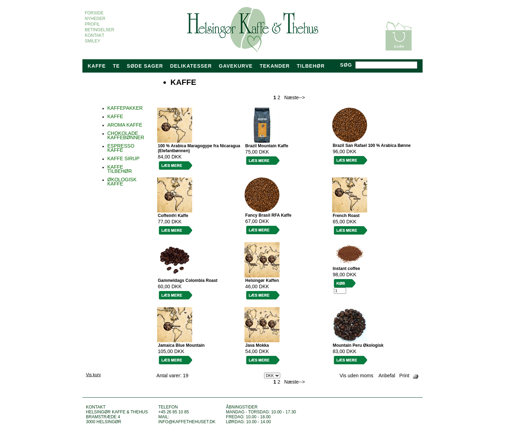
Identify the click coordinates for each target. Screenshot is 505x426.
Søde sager (145, 66)
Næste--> (294, 97)
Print (404, 375)
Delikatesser (191, 66)
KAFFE (115, 116)
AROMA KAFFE (124, 125)
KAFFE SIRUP (123, 158)
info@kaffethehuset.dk (186, 421)
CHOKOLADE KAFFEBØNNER (125, 135)
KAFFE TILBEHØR (119, 169)
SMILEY (92, 41)
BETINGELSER (99, 29)
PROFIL (92, 24)
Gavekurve (235, 66)
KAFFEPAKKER (125, 108)
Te (116, 66)
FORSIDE (94, 13)
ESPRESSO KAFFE (120, 148)
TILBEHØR (311, 66)
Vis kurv (93, 374)
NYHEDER (95, 18)
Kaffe (97, 66)
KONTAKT (94, 35)
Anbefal (386, 375)
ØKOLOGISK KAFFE (121, 181)
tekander (275, 66)
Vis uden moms (356, 375)
